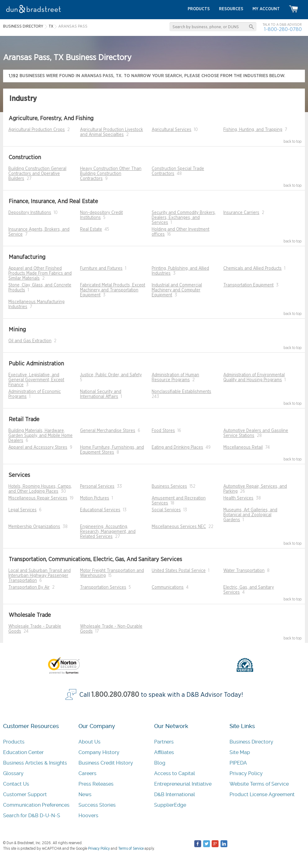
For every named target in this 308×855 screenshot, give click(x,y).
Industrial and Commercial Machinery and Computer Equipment (177, 290)
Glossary (13, 773)
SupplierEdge (170, 805)
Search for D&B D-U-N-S (31, 815)
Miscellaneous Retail (243, 447)
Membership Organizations (34, 527)
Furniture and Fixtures (101, 268)
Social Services (166, 510)
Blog (159, 763)
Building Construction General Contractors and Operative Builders (37, 174)
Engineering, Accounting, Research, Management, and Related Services (108, 532)
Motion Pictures (94, 498)
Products (14, 742)
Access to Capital (174, 773)
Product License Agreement (262, 794)
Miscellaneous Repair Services (37, 498)
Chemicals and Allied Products (252, 268)
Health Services (238, 498)
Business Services (169, 486)
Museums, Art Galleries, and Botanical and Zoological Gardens (250, 515)
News (85, 794)
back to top (292, 141)
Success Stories (97, 805)
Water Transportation (244, 571)
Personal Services (97, 486)
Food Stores (163, 431)
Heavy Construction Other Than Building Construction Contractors (110, 174)
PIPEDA (238, 763)
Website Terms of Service (259, 784)
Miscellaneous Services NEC (179, 527)
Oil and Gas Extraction (29, 341)
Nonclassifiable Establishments (181, 392)
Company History (98, 752)
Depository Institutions (29, 213)
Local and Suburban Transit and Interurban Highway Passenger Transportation (39, 576)
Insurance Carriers (241, 213)
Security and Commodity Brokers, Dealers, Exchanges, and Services (184, 218)
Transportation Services (103, 587)
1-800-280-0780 (283, 29)
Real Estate (91, 229)
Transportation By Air (29, 587)
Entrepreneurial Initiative (183, 784)
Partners (164, 742)
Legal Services (22, 510)
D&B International (174, 794)
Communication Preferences (36, 805)
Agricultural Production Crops (36, 130)
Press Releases (96, 784)
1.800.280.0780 (115, 694)
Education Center (23, 752)
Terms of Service (131, 848)
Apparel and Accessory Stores (37, 447)
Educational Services (100, 510)
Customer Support (25, 794)
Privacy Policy (246, 773)
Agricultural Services (171, 130)
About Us (89, 742)
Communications (168, 587)
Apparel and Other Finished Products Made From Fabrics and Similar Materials (40, 273)
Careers (87, 773)
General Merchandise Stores (107, 431)
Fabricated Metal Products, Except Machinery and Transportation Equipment (112, 290)
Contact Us (16, 784)
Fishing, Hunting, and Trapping (252, 130)
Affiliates (164, 752)
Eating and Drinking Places (177, 447)
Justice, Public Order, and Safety (111, 375)
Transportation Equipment (248, 285)
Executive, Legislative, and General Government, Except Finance (36, 380)
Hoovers (88, 815)
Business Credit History (105, 763)
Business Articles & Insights (35, 763)
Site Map (240, 752)
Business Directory (251, 742)
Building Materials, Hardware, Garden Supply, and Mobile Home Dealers (40, 436)
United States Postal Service (179, 571)
